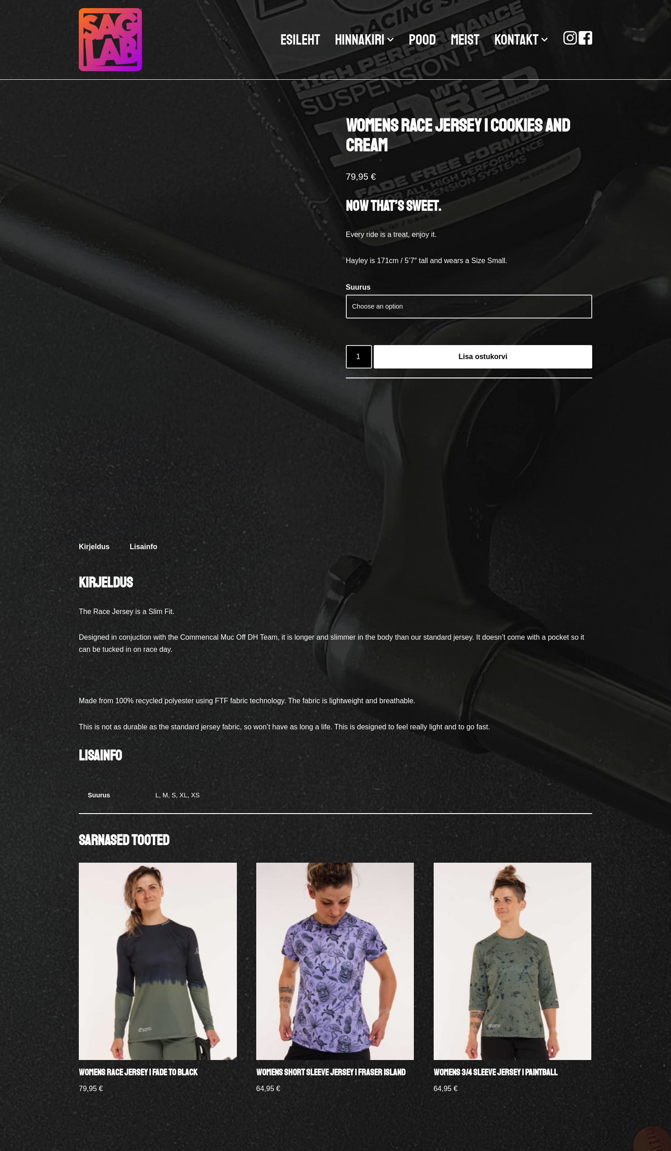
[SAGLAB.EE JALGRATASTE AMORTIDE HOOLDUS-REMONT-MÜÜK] (112, 39)
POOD (422, 40)
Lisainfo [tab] (143, 546)
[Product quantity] (359, 357)
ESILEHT (300, 40)
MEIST (465, 40)
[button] (390, 39)
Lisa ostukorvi (482, 356)
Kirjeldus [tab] (94, 546)
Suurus (358, 287)
